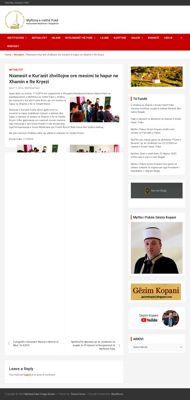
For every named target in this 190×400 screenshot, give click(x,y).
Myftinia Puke (32, 88)
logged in (28, 374)
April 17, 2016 (16, 88)
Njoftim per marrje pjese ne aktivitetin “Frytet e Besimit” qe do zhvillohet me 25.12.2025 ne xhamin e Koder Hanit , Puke (156, 143)
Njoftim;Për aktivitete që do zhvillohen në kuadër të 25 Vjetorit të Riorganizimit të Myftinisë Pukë (93, 345)
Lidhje (168, 37)
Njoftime (120, 37)
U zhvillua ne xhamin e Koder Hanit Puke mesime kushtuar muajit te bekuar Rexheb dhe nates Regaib (156, 108)
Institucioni (15, 37)
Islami (56, 37)
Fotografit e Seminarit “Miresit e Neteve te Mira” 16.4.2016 (35, 343)
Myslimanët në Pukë (79, 37)
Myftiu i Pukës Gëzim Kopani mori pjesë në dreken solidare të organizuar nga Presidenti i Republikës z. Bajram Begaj (155, 167)
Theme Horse (78, 394)
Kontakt (13, 46)
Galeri (135, 37)
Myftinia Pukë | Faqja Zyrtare (40, 394)
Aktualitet (39, 37)
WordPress (117, 394)
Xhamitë (153, 37)
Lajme (104, 37)
